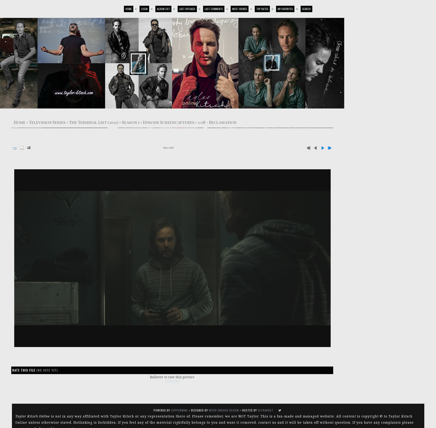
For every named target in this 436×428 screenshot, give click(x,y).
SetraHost (266, 410)
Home (129, 9)
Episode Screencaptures (169, 122)
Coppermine (179, 410)
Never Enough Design (224, 410)
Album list (163, 9)
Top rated (262, 9)
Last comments (214, 9)
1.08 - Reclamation (217, 122)
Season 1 (131, 122)
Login (144, 9)
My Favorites (285, 9)
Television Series (47, 122)
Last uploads (187, 9)
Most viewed (239, 9)
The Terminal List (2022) (93, 122)
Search (306, 9)
